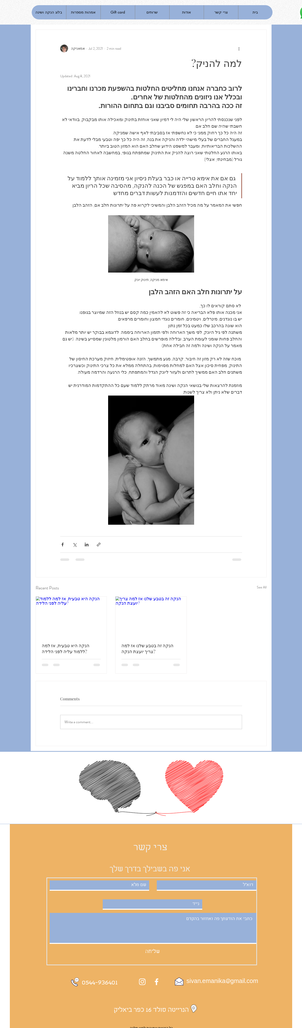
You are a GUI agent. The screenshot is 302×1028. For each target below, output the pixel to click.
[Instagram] (142, 981)
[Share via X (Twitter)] (74, 544)
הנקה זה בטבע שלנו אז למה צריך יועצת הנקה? (147, 648)
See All (262, 587)
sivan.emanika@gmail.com (222, 981)
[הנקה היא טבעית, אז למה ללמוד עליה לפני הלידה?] (71, 616)
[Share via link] (98, 544)
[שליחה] (152, 952)
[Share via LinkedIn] (86, 544)
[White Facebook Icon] (156, 981)
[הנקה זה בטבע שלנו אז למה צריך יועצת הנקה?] (151, 616)
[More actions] (239, 48)
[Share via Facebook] (62, 544)
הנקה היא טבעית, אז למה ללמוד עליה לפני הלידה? (65, 648)
